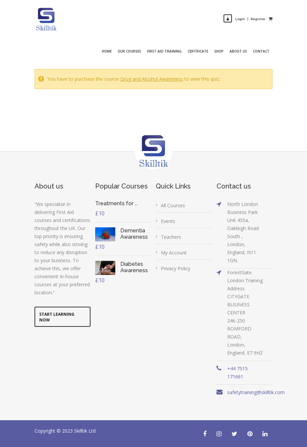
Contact (261, 51)
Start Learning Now (56, 317)
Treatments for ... (116, 203)
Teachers (171, 237)
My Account (174, 252)
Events (168, 221)
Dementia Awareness (134, 233)
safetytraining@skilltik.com (256, 392)
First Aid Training (164, 51)
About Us (238, 51)
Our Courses (129, 51)
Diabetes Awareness (134, 267)
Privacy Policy (175, 268)
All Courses (173, 205)
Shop (219, 51)
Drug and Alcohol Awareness (151, 79)
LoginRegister (244, 19)
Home (107, 51)
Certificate (198, 51)
